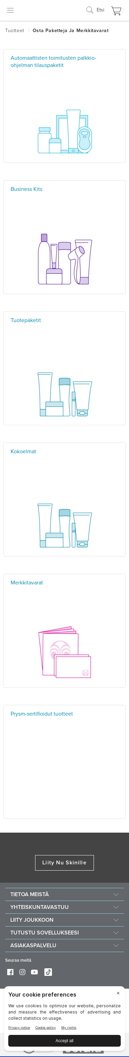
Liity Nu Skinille (64, 862)
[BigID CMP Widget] (64, 1020)
